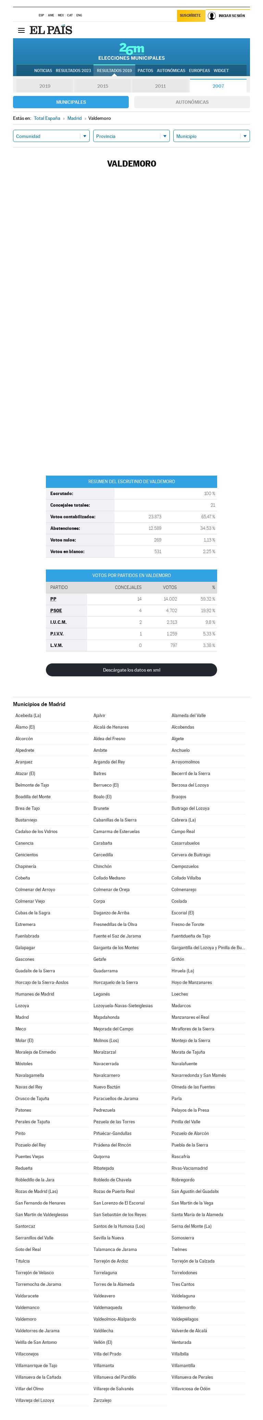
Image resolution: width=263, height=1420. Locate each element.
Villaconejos (27, 1353)
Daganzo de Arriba (111, 912)
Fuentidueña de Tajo (191, 936)
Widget (221, 70)
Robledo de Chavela (112, 1179)
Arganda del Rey (109, 761)
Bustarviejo (26, 820)
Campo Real (183, 831)
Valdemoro (25, 1319)
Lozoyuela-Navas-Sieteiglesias (123, 1005)
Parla (177, 1098)
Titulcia (22, 1261)
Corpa (99, 901)
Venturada (181, 1342)
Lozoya (22, 1005)
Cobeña (22, 878)
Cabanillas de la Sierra (115, 820)
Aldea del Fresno (109, 738)
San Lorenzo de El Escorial (119, 1203)
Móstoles (24, 1063)
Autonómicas (192, 102)
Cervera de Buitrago (191, 854)
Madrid (22, 1017)
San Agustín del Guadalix (195, 1191)
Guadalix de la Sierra (35, 970)
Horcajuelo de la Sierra (115, 982)
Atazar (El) (25, 773)
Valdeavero (104, 1295)
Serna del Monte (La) (192, 1226)
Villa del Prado (107, 1353)
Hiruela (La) (183, 970)
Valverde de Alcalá (189, 1330)
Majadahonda (106, 1017)
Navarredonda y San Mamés (199, 1075)
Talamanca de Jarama (115, 1249)
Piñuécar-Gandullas (112, 1133)
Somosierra (183, 1237)
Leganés (101, 994)
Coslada (179, 901)
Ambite (100, 750)
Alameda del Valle (189, 715)
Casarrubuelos (186, 843)
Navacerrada (106, 1063)
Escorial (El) (183, 912)
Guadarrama (105, 970)
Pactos (145, 70)
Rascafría (181, 1156)
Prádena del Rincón (112, 1145)
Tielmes (179, 1249)
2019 (44, 86)
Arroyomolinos (186, 761)
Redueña (24, 1168)
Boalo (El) (102, 796)
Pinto (20, 1133)
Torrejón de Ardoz (110, 1261)
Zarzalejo (102, 1400)
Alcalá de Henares (111, 727)
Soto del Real (28, 1249)
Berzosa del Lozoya (190, 785)
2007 (218, 86)
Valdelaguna (183, 1295)
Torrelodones (184, 1272)
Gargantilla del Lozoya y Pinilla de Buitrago (208, 947)
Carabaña (102, 843)
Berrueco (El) (106, 785)
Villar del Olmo (29, 1388)
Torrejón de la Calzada (193, 1261)
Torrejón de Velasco (34, 1272)
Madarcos (181, 1005)
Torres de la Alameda (114, 1284)
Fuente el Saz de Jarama (117, 936)
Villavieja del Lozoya (34, 1400)
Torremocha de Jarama (38, 1284)
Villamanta (103, 1365)
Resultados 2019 (114, 70)
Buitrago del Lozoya (191, 808)
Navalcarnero (106, 1075)
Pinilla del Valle (186, 1121)
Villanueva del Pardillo (114, 1377)
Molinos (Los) (106, 1040)
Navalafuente (184, 1063)
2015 (102, 86)
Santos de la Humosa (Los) (119, 1226)
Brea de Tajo (27, 808)
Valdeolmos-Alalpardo (114, 1319)
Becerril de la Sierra (191, 773)
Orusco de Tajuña (32, 1098)
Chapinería (25, 866)
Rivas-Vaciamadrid (190, 1168)
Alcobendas (183, 727)
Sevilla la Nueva (108, 1237)
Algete (178, 738)
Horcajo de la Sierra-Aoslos (41, 982)
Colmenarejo (184, 889)
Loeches (180, 994)
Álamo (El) (25, 727)
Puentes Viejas (29, 1156)
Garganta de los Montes (116, 947)
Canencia (24, 843)
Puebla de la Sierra (190, 1145)
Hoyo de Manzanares (192, 982)
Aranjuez (24, 761)
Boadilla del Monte (33, 796)
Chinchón (102, 866)
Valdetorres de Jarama (37, 1330)
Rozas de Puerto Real (114, 1191)
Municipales (71, 102)
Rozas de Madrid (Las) (36, 1191)
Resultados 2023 (73, 70)
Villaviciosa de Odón (191, 1388)
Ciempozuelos (185, 866)
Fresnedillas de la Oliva (115, 924)
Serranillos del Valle (34, 1237)
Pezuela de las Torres (114, 1121)
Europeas (199, 70)
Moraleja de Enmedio (35, 1052)
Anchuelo (181, 750)
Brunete (101, 808)
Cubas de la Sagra (32, 912)
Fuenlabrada (27, 936)
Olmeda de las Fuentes (193, 1086)
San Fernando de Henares (40, 1203)
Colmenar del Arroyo (35, 889)
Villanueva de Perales (192, 1377)
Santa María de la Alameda (197, 1214)
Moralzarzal (104, 1052)
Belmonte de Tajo (32, 785)
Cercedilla (103, 854)
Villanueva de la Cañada (38, 1377)
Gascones (24, 959)
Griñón (178, 959)
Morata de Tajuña (188, 1052)
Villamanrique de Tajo (36, 1365)
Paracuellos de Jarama (115, 1098)
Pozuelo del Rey (30, 1145)
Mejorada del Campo (113, 1028)
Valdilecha (103, 1330)
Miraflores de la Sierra (193, 1028)
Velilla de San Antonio (36, 1342)
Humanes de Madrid (34, 994)
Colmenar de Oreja (111, 889)
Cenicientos (26, 854)
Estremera (25, 924)
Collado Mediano (109, 878)
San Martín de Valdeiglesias (41, 1214)
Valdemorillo (184, 1307)
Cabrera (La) (184, 820)
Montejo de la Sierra (191, 1040)
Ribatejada (103, 1168)
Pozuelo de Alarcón (190, 1133)
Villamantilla (183, 1365)
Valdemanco (27, 1307)
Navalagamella (29, 1075)
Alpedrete (24, 750)
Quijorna (101, 1156)
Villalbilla (180, 1353)
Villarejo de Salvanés (113, 1388)
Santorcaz (25, 1226)
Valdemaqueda (107, 1307)
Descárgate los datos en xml (131, 670)
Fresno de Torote (188, 924)
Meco (20, 1028)
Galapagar (25, 947)
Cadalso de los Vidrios (36, 831)
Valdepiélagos (185, 1319)
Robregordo (183, 1179)
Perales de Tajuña (32, 1121)
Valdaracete (27, 1295)
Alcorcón (24, 738)
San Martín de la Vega (192, 1203)
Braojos (179, 796)
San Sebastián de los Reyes (119, 1214)
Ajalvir (99, 715)
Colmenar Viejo (30, 901)
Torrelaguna (105, 1272)
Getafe (99, 959)
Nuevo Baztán (106, 1086)
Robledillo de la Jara (34, 1179)
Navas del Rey (28, 1086)
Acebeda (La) (28, 715)
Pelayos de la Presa (190, 1110)
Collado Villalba (186, 878)
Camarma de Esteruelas (116, 831)
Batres (99, 773)
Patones (23, 1110)
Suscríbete (190, 16)
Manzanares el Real (190, 1017)
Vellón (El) (102, 1342)
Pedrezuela (104, 1110)
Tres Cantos (183, 1284)
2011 (160, 86)
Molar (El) (24, 1040)
